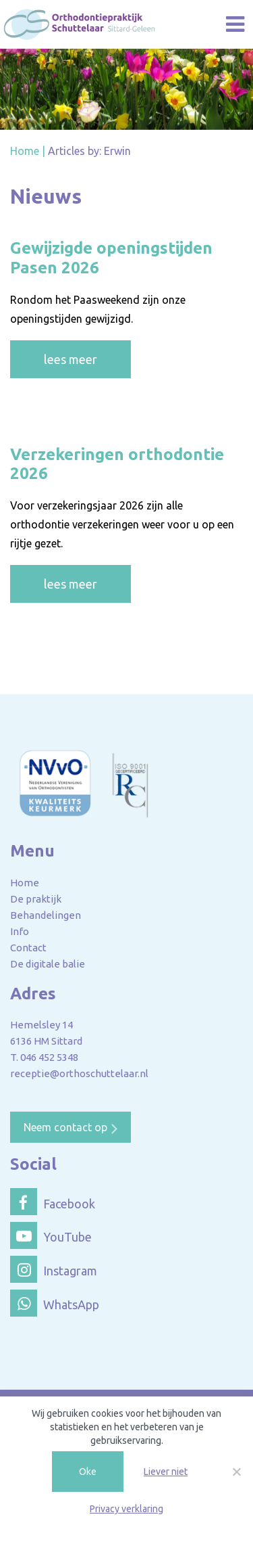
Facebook (52, 1201)
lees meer (70, 359)
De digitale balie (47, 964)
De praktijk (35, 899)
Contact (28, 947)
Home (24, 882)
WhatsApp (54, 1303)
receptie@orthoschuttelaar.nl (79, 1073)
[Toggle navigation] (235, 25)
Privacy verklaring (126, 1508)
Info (19, 931)
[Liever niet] (236, 1471)
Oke (87, 1471)
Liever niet (166, 1471)
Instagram (53, 1269)
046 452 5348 (49, 1057)
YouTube (51, 1235)
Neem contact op (65, 1127)
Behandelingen (45, 915)
